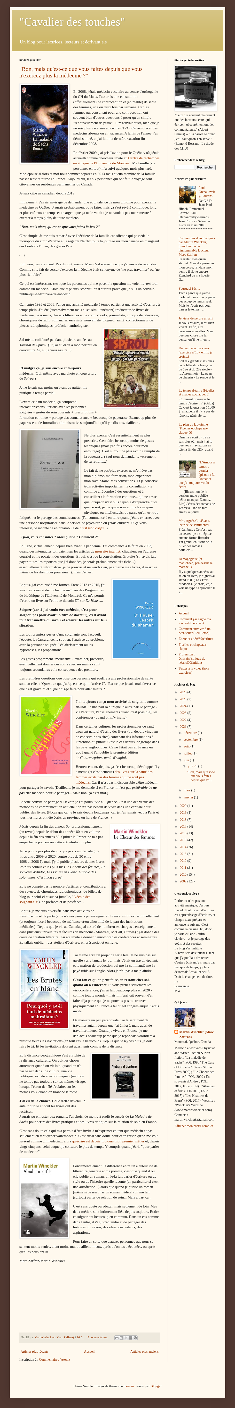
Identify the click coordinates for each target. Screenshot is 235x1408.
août (187, 746)
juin (187, 760)
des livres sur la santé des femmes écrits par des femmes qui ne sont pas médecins (114, 777)
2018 (184, 819)
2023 (184, 713)
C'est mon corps (92, 528)
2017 (184, 826)
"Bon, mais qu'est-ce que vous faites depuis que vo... (201, 776)
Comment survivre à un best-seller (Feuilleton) (195, 631)
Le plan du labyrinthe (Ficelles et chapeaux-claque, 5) (194, 429)
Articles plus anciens (144, 1351)
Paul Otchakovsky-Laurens (207, 192)
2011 (183, 868)
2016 (184, 833)
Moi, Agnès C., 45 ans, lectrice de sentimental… (196, 523)
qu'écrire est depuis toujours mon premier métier (108, 1141)
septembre (191, 739)
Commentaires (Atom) (54, 1359)
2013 (184, 854)
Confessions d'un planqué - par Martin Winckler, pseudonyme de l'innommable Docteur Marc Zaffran (197, 246)
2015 (184, 840)
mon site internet (107, 551)
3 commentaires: (98, 1337)
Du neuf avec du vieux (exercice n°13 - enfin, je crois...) (195, 352)
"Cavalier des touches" (72, 21)
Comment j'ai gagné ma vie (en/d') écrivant (195, 621)
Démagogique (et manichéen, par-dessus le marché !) (196, 563)
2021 (184, 727)
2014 (184, 847)
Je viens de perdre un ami (196, 318)
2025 (184, 699)
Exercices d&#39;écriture (196, 639)
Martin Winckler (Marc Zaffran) (196, 1034)
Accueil (89, 1351)
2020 (184, 806)
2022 (184, 720)
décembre (191, 733)
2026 (184, 692)
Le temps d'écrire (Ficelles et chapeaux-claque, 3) (197, 392)
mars (187, 790)
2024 (184, 706)
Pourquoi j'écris (189, 288)
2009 (184, 881)
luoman (129, 1386)
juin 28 (193, 766)
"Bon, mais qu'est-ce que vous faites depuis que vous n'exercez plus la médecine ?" (80, 72)
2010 (184, 874)
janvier (189, 797)
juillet (188, 753)
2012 (184, 861)
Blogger (155, 1386)
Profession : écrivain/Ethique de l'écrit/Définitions (192, 658)
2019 (184, 812)
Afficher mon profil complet (193, 1126)
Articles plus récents (34, 1351)
